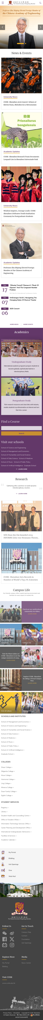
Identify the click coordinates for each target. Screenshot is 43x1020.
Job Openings (26, 943)
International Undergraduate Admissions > (16, 832)
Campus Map (26, 932)
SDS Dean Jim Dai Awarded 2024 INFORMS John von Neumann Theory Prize (21, 545)
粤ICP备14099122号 (23, 1015)
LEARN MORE (21, 469)
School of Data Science (9, 467)
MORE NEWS (14, 324)
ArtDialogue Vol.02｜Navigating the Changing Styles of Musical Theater (23, 299)
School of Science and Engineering (13, 457)
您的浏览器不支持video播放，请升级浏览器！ (21, 890)
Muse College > (6, 775)
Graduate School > (7, 754)
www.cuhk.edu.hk (8, 983)
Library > (4, 812)
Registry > (4, 808)
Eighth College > (7, 795)
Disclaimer (16, 1013)
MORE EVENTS (28, 324)
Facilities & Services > (9, 836)
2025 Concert (14, 309)
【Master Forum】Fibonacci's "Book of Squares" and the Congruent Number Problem (24, 287)
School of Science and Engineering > (14, 726)
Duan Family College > (9, 791)
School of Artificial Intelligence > (12, 750)
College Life (32, 651)
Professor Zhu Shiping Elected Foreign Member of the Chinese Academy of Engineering (19, 281)
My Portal (5, 963)
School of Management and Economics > (16, 722)
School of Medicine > (8, 738)
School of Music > (7, 742)
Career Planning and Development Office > (16, 828)
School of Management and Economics (15, 460)
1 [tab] (20, 43)
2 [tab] (25, 43)
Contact (24, 936)
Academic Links (32, 674)
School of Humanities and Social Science (15, 464)
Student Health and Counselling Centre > (15, 816)
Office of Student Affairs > (10, 820)
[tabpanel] (21, 27)
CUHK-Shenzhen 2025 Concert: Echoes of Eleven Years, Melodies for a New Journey (20, 103)
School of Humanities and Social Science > (16, 730)
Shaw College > (6, 767)
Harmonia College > (8, 779)
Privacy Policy (7, 1013)
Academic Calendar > (8, 840)
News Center (26, 963)
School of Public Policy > (10, 746)
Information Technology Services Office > (16, 824)
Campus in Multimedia (10, 695)
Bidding (5, 966)
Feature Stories (10, 629)
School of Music (7, 471)
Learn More (32, 623)
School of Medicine (26, 467)
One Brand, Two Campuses (10, 650)
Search (21, 442)
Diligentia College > (8, 771)
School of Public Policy (22, 471)
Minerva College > (7, 787)
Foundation (26, 939)
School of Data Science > (10, 734)
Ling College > (6, 783)
